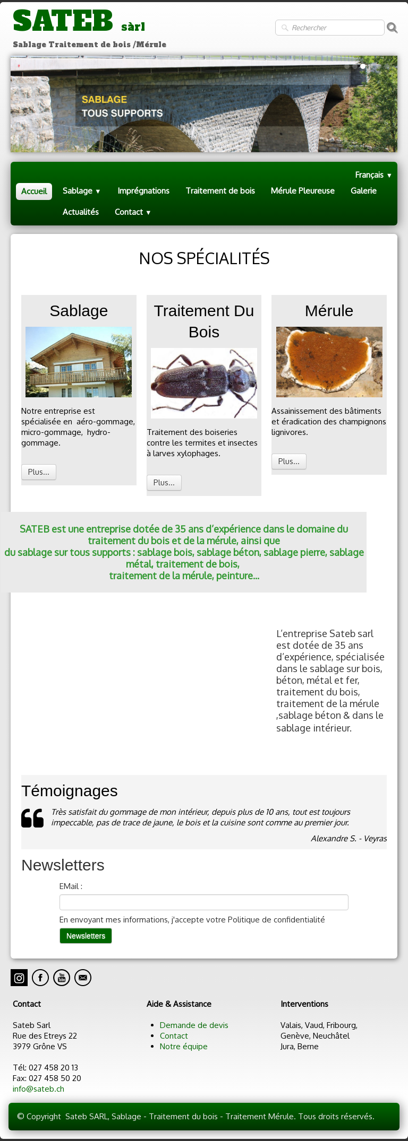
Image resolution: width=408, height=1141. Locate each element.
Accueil (34, 191)
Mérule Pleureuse (303, 191)
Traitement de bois (220, 191)
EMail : (71, 886)
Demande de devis (194, 1025)
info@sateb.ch (38, 1089)
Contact (133, 212)
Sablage (82, 191)
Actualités (81, 212)
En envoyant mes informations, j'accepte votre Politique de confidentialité (192, 919)
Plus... (38, 471)
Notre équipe (184, 1046)
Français (374, 175)
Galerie (364, 191)
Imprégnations (143, 191)
